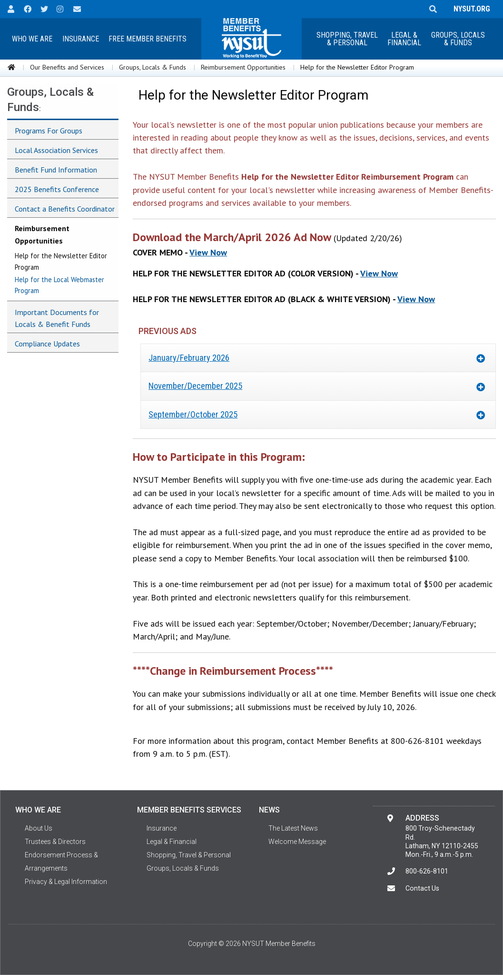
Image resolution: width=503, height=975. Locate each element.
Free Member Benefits (147, 38)
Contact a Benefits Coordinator (65, 208)
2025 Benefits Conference (57, 189)
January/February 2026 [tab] (188, 358)
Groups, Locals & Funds (458, 38)
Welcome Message (297, 841)
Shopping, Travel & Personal (347, 38)
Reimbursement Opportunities (243, 67)
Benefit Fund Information (56, 169)
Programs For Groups (48, 130)
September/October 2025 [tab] (192, 414)
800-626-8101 (426, 871)
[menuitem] (32, 39)
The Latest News (293, 828)
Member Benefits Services (189, 809)
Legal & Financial (172, 841)
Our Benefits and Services (67, 67)
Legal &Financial (404, 38)
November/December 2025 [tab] (195, 386)
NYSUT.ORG (470, 8)
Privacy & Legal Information (66, 881)
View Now (208, 252)
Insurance (80, 38)
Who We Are (32, 38)
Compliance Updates (47, 343)
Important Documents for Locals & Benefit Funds (57, 318)
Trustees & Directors (55, 841)
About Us (38, 828)
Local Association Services (56, 150)
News (269, 809)
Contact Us (422, 888)
